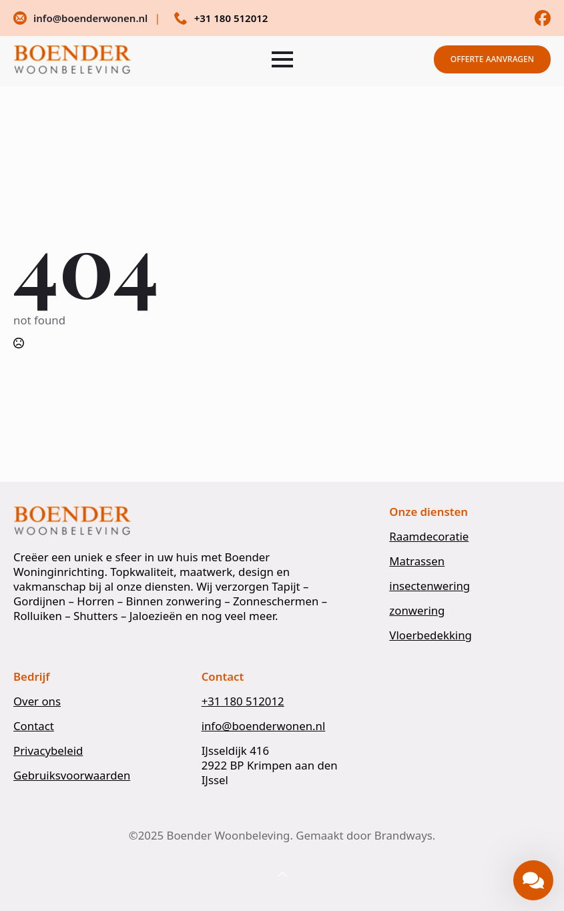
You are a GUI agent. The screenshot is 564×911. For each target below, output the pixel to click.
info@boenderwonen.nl (264, 726)
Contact (33, 726)
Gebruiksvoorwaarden (71, 775)
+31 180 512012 (243, 701)
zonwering (417, 610)
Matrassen (417, 561)
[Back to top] (282, 875)
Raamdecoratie (429, 536)
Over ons (37, 701)
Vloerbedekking (430, 635)
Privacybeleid (48, 750)
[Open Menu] (282, 59)
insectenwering (429, 586)
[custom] (543, 18)
